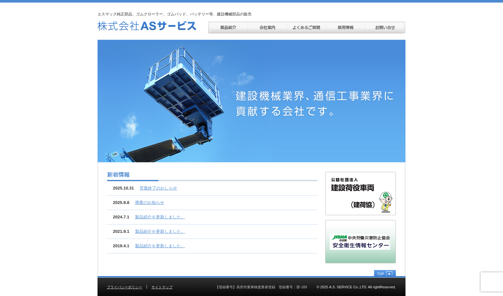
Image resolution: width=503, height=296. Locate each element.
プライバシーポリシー (124, 287)
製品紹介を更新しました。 (160, 217)
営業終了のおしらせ (158, 188)
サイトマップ (162, 287)
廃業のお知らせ (149, 202)
